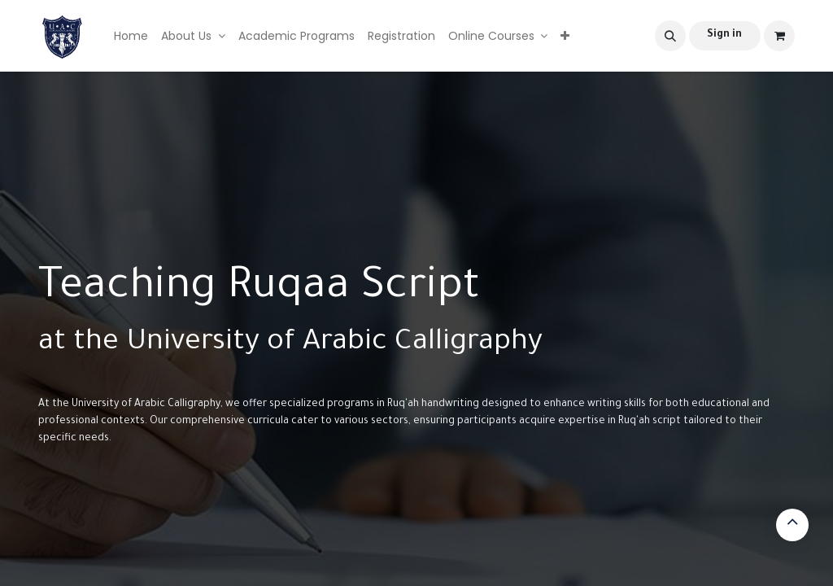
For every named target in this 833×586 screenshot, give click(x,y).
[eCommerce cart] (779, 35)
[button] (670, 35)
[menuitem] (131, 36)
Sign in (724, 35)
